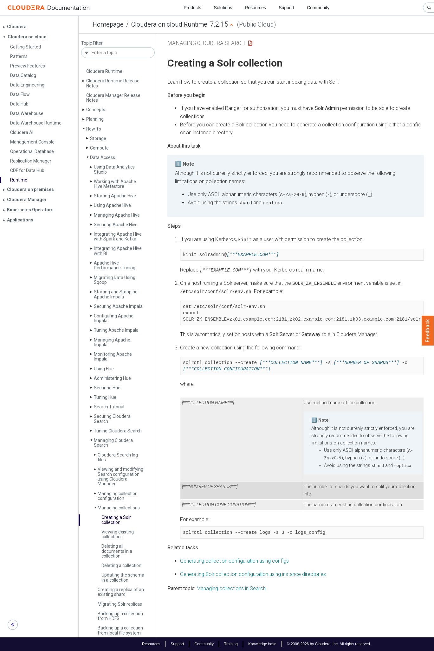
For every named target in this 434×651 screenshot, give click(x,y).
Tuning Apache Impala (116, 330)
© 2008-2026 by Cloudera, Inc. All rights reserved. (329, 644)
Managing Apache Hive (117, 215)
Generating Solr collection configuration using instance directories (253, 573)
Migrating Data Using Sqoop (114, 280)
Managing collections (119, 507)
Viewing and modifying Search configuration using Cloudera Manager (120, 476)
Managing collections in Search (231, 587)
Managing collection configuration (118, 496)
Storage (98, 138)
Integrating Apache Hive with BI (118, 251)
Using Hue (104, 368)
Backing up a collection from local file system (120, 630)
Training (231, 644)
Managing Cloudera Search (113, 443)
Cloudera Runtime (104, 71)
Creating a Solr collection (116, 520)
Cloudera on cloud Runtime (169, 24)
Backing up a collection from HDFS (120, 616)
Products (192, 7)
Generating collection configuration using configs (234, 559)
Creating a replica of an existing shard (121, 592)
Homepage (108, 24)
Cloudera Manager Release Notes (113, 98)
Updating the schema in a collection (122, 577)
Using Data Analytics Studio (114, 169)
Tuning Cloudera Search (118, 430)
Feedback (428, 330)
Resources (255, 7)
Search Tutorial (109, 406)
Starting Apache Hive (115, 195)
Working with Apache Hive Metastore (115, 184)
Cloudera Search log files (118, 457)
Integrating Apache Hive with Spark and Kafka (118, 236)
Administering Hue (112, 378)
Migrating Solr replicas (120, 604)
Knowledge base (262, 644)
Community (318, 7)
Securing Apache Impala (118, 306)
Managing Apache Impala (112, 342)
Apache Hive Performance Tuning (114, 265)
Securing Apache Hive (116, 224)
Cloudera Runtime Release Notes (112, 83)
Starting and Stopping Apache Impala (116, 294)
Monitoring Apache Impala (113, 356)
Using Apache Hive (112, 205)
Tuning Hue (105, 397)
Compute (99, 147)
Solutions (223, 7)
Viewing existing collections (117, 534)
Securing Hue (107, 387)
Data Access (102, 157)
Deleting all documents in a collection (116, 551)
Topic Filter (92, 43)
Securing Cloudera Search (112, 419)
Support (286, 7)
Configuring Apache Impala (113, 318)
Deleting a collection (121, 565)
